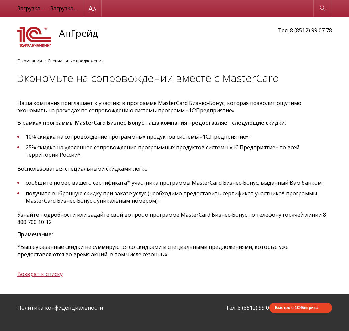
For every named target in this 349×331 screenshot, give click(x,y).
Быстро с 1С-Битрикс (296, 307)
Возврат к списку (40, 274)
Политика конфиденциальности (60, 307)
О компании (29, 61)
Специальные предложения (76, 61)
